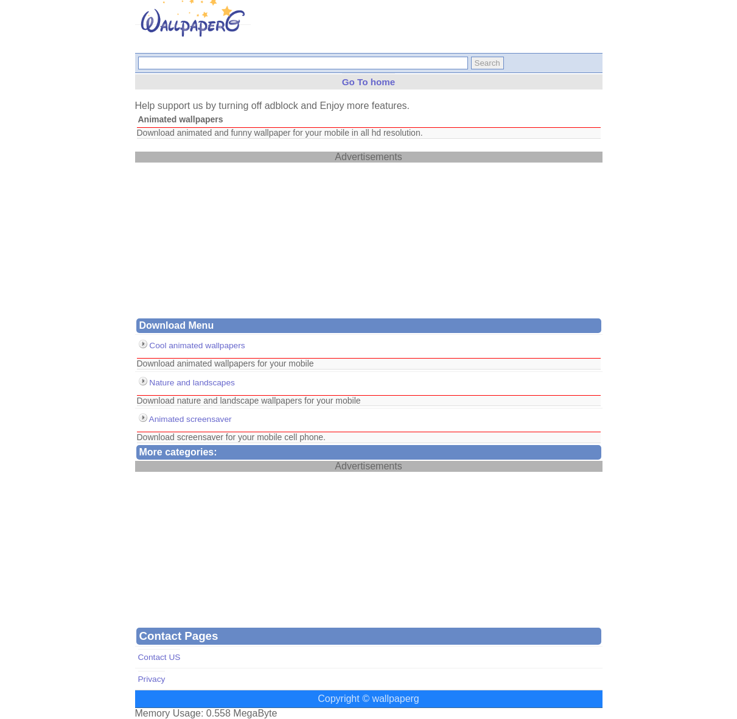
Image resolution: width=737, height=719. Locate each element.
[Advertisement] (226, 239)
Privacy (152, 679)
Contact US (159, 657)
